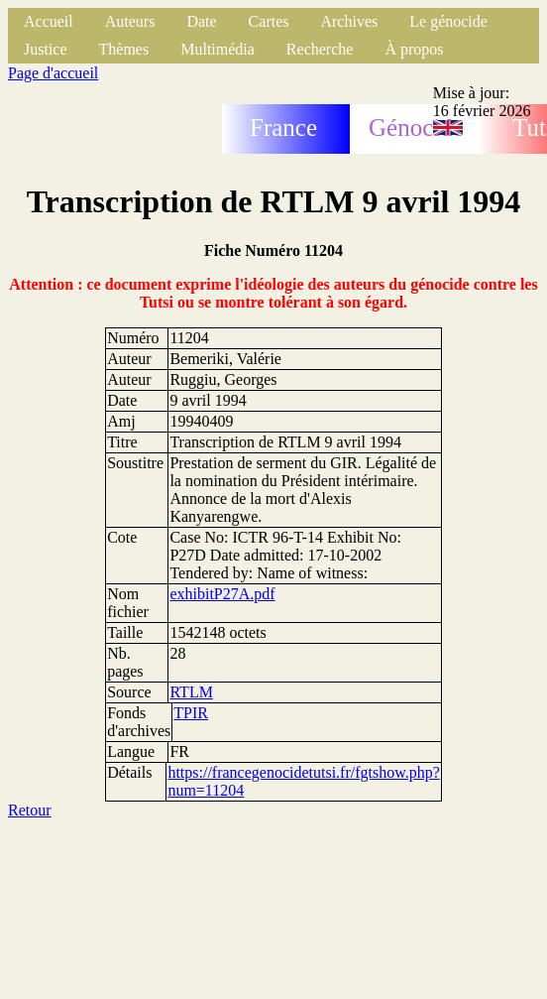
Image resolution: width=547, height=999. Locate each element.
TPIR (190, 712)
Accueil (48, 21)
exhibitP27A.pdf (221, 593)
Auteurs (130, 21)
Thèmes (124, 49)
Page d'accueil (53, 72)
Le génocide (448, 21)
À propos (413, 49)
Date (201, 21)
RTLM (190, 692)
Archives (349, 21)
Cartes (269, 21)
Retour (30, 810)
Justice (45, 49)
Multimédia (217, 49)
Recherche (320, 49)
